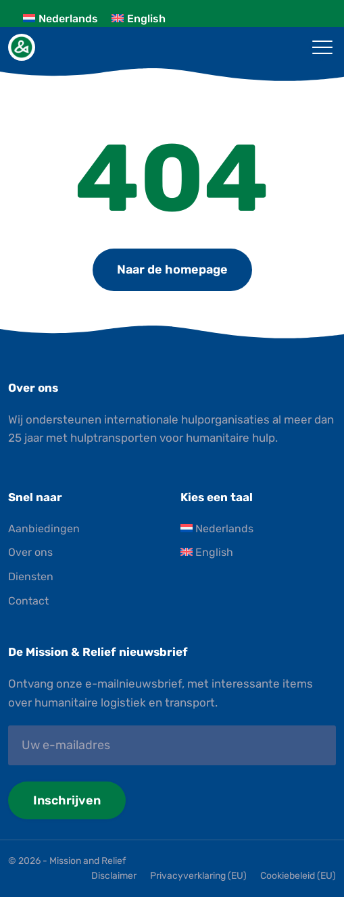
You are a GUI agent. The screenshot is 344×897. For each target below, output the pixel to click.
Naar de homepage (172, 269)
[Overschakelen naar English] (139, 18)
